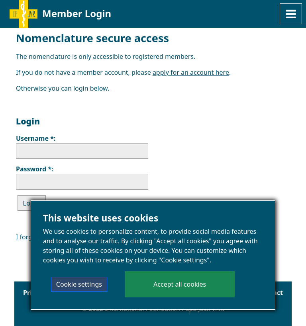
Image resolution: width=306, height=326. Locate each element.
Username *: (35, 138)
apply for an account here (191, 72)
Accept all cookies (179, 284)
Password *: (34, 169)
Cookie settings (79, 284)
